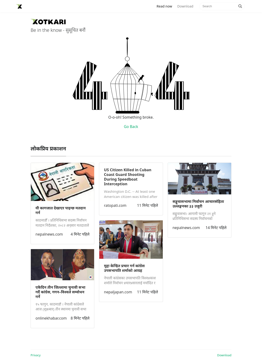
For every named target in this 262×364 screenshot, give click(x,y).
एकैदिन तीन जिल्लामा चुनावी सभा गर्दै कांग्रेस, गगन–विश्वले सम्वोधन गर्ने (60, 292)
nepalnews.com (49, 234)
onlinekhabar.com (51, 318)
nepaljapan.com (118, 292)
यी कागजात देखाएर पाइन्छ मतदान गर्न (60, 210)
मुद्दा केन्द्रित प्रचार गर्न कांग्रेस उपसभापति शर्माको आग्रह (124, 268)
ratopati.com (115, 205)
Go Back (131, 126)
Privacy (36, 355)
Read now (166, 6)
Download (185, 6)
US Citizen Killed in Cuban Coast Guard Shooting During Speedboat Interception (127, 176)
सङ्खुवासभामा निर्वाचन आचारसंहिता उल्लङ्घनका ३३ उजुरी (198, 204)
